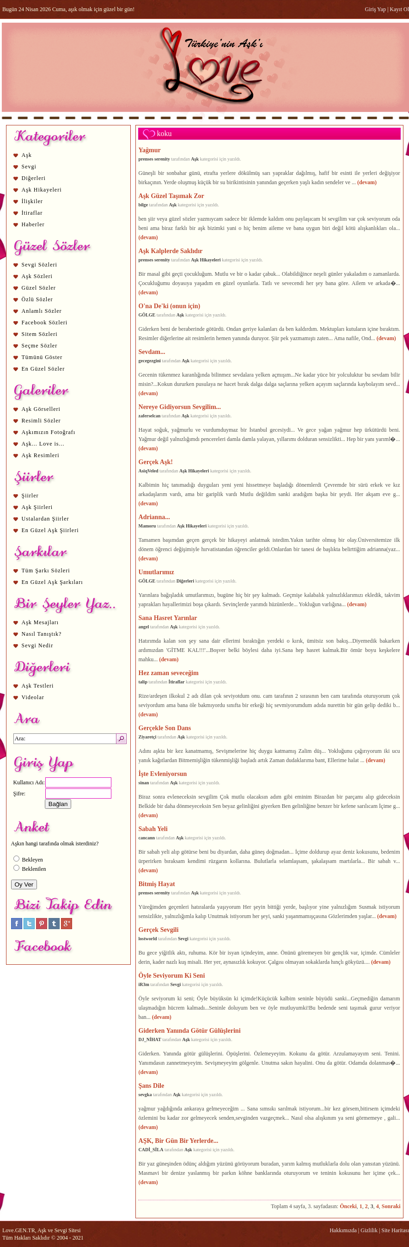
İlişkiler (32, 201)
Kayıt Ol (399, 9)
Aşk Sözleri (37, 276)
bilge (143, 204)
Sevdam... (152, 351)
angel (144, 626)
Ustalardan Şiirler (45, 518)
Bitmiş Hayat (157, 883)
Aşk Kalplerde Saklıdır (171, 250)
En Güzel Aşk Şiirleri (50, 530)
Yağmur (150, 150)
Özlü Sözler (37, 299)
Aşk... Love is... (43, 443)
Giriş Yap (375, 9)
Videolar (33, 697)
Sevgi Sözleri (39, 264)
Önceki (348, 1206)
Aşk (27, 155)
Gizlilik (369, 1230)
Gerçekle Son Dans (165, 728)
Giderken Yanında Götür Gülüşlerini (190, 1030)
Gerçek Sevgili (159, 929)
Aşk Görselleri (41, 409)
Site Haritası (395, 1230)
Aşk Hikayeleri (42, 189)
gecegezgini (150, 360)
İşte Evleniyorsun (163, 773)
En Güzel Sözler (43, 369)
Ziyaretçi (148, 736)
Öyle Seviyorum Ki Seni (172, 975)
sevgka (145, 1094)
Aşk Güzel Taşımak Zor (171, 195)
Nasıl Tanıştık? (42, 634)
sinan (144, 782)
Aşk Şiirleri (37, 507)
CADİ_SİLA (151, 1149)
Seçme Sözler (40, 345)
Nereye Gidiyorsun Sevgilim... (180, 406)
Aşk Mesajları (40, 622)
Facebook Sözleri (45, 322)
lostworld (148, 938)
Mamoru (147, 525)
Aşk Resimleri (41, 455)
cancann (147, 837)
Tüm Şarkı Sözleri (46, 570)
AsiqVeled (149, 470)
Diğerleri (34, 178)
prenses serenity (154, 158)
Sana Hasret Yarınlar (168, 617)
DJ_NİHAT (150, 1039)
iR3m (144, 984)
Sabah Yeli (153, 828)
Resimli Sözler (41, 420)
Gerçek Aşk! (156, 461)
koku (164, 133)
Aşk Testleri (38, 685)
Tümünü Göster (42, 357)
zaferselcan (150, 415)
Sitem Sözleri (40, 334)
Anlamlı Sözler (42, 311)
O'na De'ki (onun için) (170, 306)
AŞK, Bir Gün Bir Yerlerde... (179, 1140)
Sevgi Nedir (38, 645)
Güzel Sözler (39, 288)
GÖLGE (147, 314)
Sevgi (29, 166)
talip (143, 681)
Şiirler (30, 495)
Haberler (33, 224)
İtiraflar (32, 213)
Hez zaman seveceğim (169, 672)
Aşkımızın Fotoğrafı (49, 432)
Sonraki (391, 1206)
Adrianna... (154, 517)
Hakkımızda (343, 1230)
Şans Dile (152, 1085)
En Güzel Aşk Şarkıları (52, 582)
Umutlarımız (156, 572)
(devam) (367, 182)
